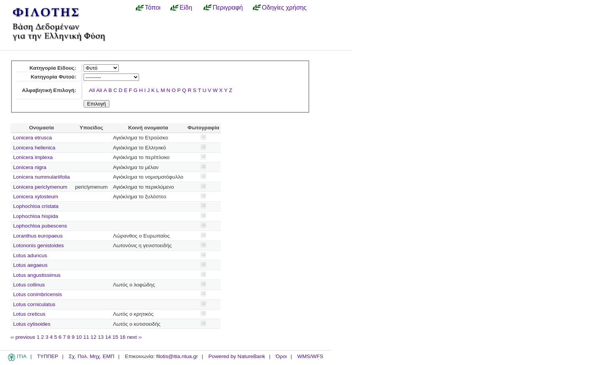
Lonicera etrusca (32, 138)
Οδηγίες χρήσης (284, 7)
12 (93, 337)
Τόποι (153, 7)
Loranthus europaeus (37, 236)
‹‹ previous (22, 337)
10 (79, 337)
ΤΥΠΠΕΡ (47, 356)
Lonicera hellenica (34, 148)
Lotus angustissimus (36, 275)
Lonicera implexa (33, 157)
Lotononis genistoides (38, 245)
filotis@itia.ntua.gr (177, 356)
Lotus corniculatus (34, 304)
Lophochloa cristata (36, 206)
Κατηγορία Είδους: (52, 68)
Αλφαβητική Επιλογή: (49, 90)
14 (108, 337)
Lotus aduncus (30, 255)
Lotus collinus (29, 285)
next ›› (134, 337)
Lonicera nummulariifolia (41, 177)
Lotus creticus (29, 314)
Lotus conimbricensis (37, 294)
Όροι (281, 356)
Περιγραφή (228, 7)
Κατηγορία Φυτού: (53, 77)
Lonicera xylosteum (35, 196)
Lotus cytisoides (31, 324)
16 (123, 337)
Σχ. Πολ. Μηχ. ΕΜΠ (91, 356)
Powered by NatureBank (236, 356)
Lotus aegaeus (30, 265)
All (92, 90)
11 (86, 337)
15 (115, 337)
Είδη (186, 7)
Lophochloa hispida (35, 216)
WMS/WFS (310, 356)
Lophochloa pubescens (40, 226)
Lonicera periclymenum (40, 187)
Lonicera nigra (29, 167)
